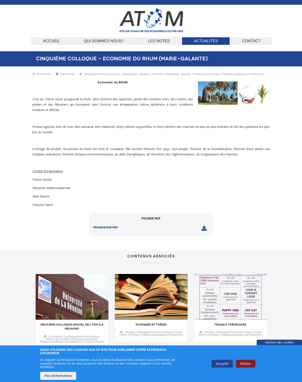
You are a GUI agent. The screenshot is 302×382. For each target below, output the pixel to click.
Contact (251, 41)
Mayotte (186, 74)
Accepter (222, 364)
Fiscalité (64, 339)
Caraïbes (130, 332)
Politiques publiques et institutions (242, 74)
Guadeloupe (129, 74)
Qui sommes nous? (104, 41)
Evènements (67, 74)
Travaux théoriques (230, 324)
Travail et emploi (93, 341)
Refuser (245, 364)
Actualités (206, 41)
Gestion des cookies (279, 342)
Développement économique (102, 74)
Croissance (55, 336)
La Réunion (157, 74)
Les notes (159, 41)
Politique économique (206, 74)
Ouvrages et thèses (151, 324)
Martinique (172, 74)
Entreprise (52, 339)
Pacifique (133, 335)
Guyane (143, 74)
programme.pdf (105, 227)
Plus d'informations (58, 376)
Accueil (51, 41)
